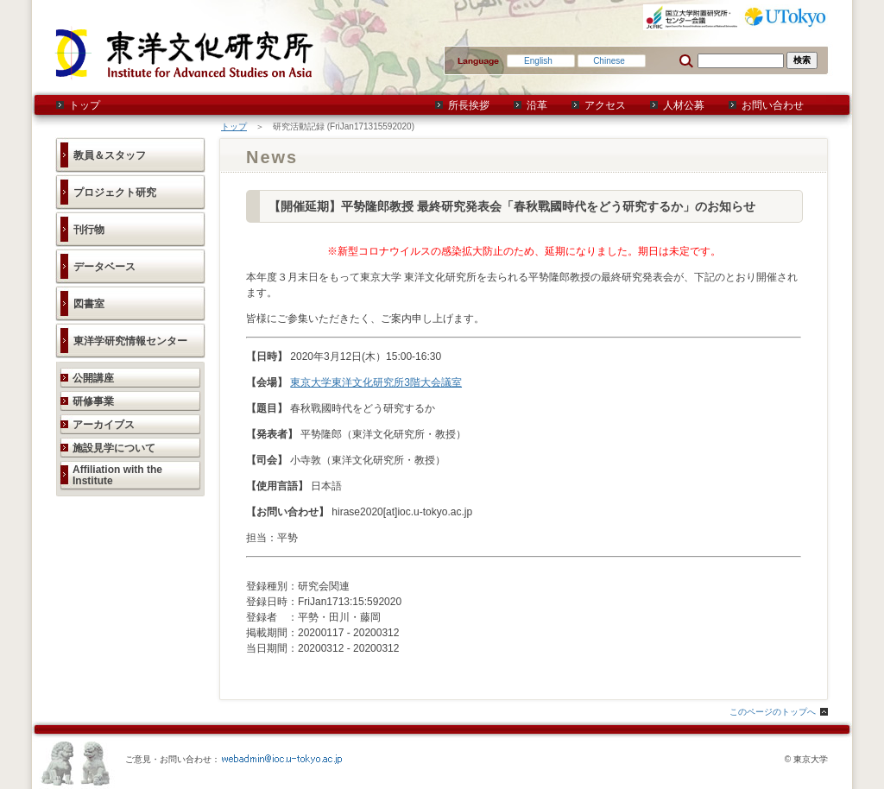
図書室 (88, 304)
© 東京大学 (806, 759)
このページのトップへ (772, 711)
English (538, 61)
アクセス (605, 105)
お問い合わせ (773, 105)
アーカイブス (104, 425)
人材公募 (683, 105)
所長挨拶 (468, 105)
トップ (84, 105)
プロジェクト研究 (114, 192)
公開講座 (93, 378)
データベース (104, 267)
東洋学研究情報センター (130, 341)
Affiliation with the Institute (117, 475)
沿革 (537, 105)
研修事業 (93, 401)
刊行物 (88, 230)
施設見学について (114, 448)
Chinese (609, 61)
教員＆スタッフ (109, 155)
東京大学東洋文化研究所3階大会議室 (376, 382)
